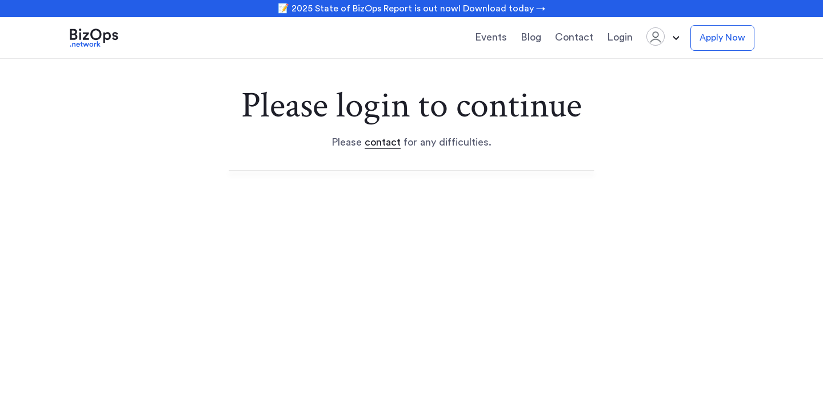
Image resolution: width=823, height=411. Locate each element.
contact (383, 142)
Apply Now (722, 37)
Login (620, 37)
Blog (531, 37)
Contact (574, 37)
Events (491, 37)
